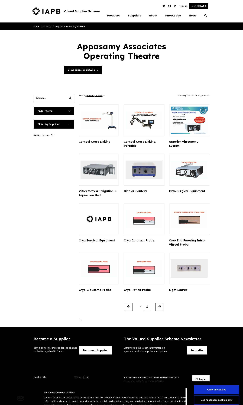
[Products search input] (50, 98)
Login (184, 6)
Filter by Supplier (49, 124)
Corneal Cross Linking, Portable (140, 144)
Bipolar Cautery (135, 191)
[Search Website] (205, 16)
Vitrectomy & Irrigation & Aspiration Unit (98, 193)
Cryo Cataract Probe (139, 240)
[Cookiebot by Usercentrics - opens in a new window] (20, 398)
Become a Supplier (95, 350)
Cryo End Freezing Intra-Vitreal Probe (187, 242)
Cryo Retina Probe (137, 290)
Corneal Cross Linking (94, 141)
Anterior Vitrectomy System (183, 144)
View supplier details (83, 70)
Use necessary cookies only (216, 380)
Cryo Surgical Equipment (187, 191)
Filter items (45, 111)
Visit (199, 6)
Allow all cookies (216, 369)
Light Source (178, 290)
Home (36, 26)
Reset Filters (44, 135)
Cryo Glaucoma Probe (95, 290)
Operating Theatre (75, 26)
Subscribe (197, 350)
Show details (51, 395)
